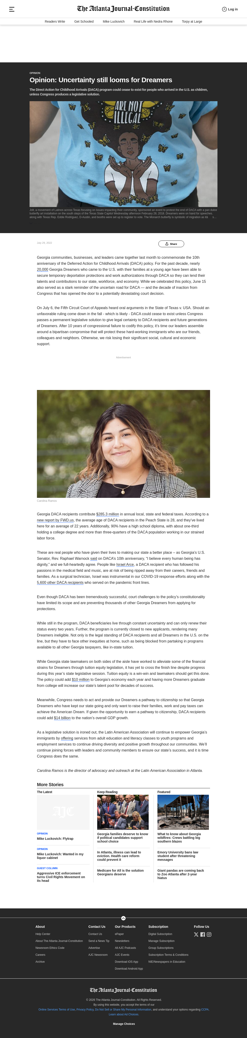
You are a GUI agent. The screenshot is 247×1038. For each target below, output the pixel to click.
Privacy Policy (84, 1007)
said (93, 556)
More (36, 221)
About (40, 924)
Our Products (125, 924)
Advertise (94, 945)
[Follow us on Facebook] (202, 932)
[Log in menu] (230, 39)
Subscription (158, 924)
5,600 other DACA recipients (60, 580)
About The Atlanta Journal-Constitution (59, 939)
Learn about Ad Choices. (124, 1012)
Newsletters (122, 939)
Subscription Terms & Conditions (168, 952)
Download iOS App (126, 959)
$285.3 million (107, 512)
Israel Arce (125, 562)
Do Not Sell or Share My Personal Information (123, 1007)
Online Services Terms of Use (57, 1007)
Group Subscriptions (161, 945)
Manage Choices (124, 1021)
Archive (40, 959)
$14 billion (62, 716)
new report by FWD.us (55, 518)
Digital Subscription (160, 932)
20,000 (42, 267)
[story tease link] (63, 810)
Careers (40, 952)
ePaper (119, 932)
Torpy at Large (192, 56)
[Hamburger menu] (11, 39)
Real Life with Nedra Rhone (153, 56)
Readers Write (55, 56)
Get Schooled (84, 56)
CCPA (204, 1007)
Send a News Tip (98, 939)
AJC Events (122, 952)
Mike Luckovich (113, 56)
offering (67, 736)
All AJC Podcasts (125, 945)
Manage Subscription (161, 939)
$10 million (80, 677)
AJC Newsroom (98, 952)
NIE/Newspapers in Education (166, 959)
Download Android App (129, 966)
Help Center (43, 932)
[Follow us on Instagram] (209, 932)
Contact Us (96, 924)
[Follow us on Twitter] (196, 932)
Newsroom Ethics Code (50, 945)
